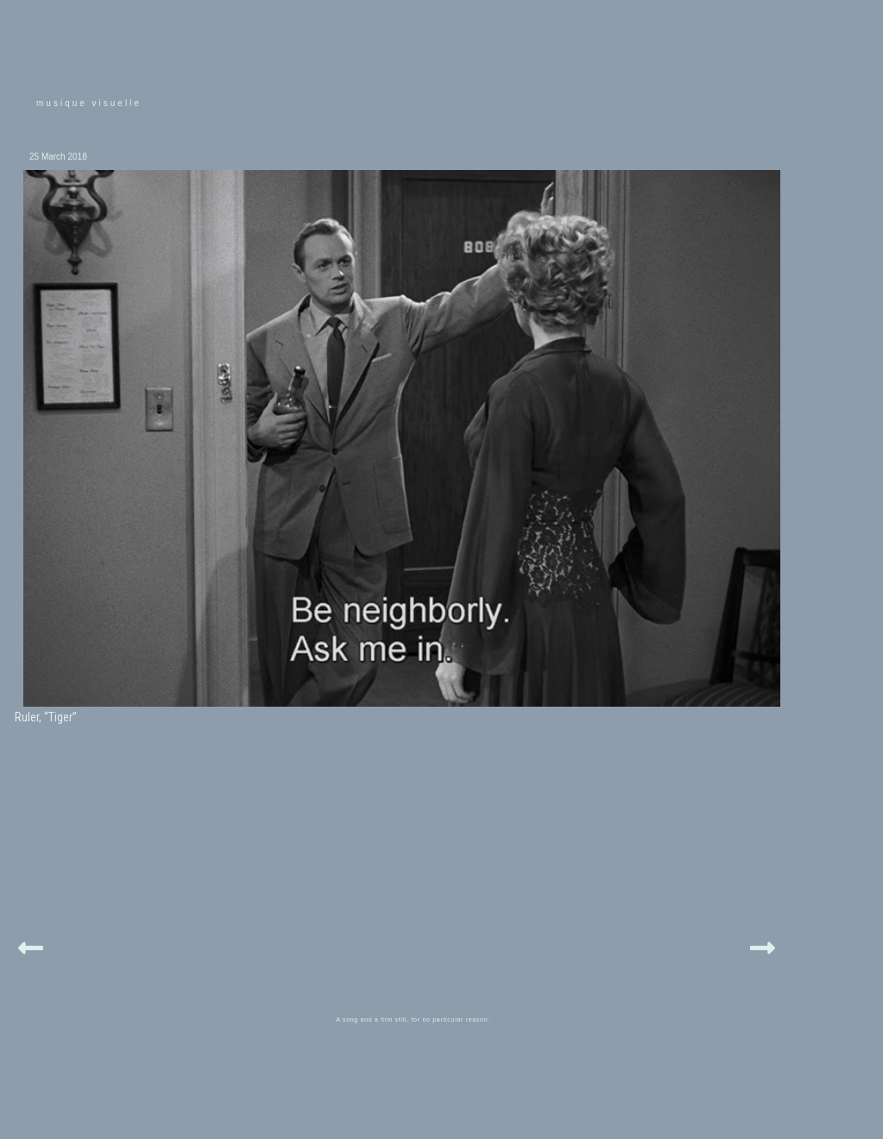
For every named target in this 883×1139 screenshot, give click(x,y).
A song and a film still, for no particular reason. (413, 1019)
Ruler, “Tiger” (46, 717)
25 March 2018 (58, 156)
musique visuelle (89, 103)
